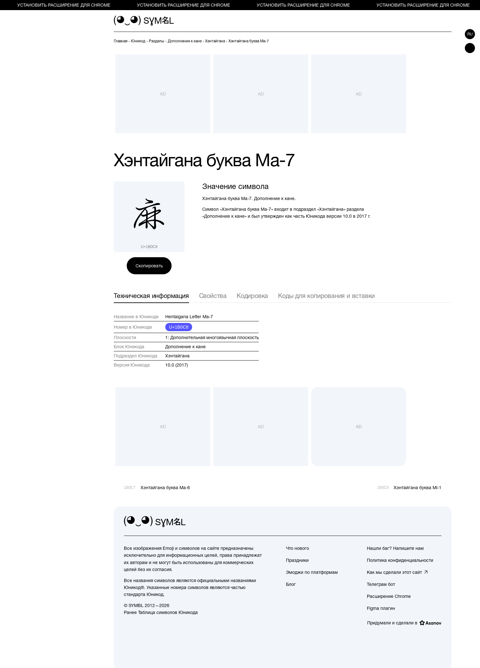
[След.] (448, 41)
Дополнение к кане (185, 346)
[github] (422, 522)
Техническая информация (151, 295)
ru (470, 34)
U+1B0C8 (178, 327)
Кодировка (252, 295)
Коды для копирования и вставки (326, 295)
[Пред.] (436, 41)
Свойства (213, 295)
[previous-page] (120, 41)
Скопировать (149, 265)
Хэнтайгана (177, 355)
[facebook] (436, 522)
